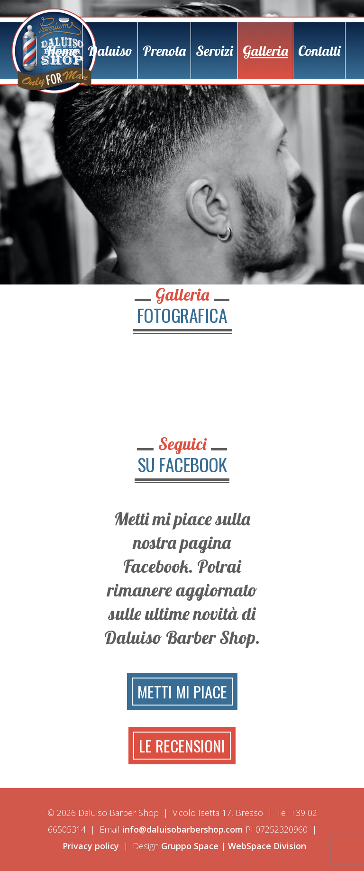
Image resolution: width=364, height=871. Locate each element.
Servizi (214, 51)
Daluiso (110, 51)
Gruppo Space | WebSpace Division (233, 846)
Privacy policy (91, 846)
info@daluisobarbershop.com (182, 829)
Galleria (265, 51)
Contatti (319, 51)
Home (62, 51)
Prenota (164, 51)
